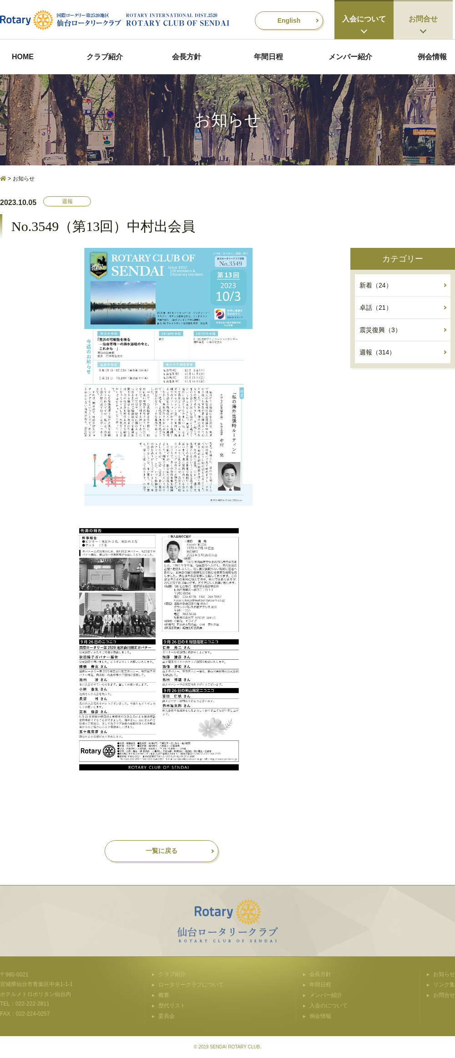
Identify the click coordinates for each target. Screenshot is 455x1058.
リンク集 (444, 984)
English (289, 20)
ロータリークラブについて (191, 984)
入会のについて (328, 1005)
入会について (364, 19)
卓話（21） (375, 307)
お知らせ (444, 974)
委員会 (166, 1016)
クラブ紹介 (104, 57)
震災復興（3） (380, 330)
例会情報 (432, 57)
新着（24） (375, 285)
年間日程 (268, 57)
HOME (23, 57)
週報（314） (377, 352)
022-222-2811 (32, 1004)
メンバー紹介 (350, 57)
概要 (163, 995)
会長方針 (186, 57)
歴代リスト (172, 1005)
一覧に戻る (161, 850)
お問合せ (423, 19)
